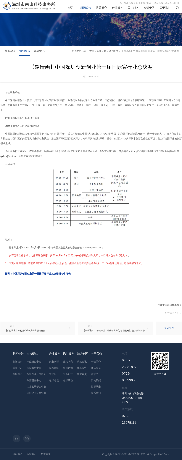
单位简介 (96, 361)
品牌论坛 (54, 380)
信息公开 (96, 374)
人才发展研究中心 (36, 386)
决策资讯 (82, 361)
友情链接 (45, 454)
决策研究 (101, 7)
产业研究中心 (34, 361)
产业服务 (117, 7)
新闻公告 (85, 7)
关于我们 (164, 7)
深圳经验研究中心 (36, 393)
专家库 (52, 374)
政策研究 (68, 361)
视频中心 (39, 51)
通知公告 (114, 51)
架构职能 (96, 380)
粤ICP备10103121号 (138, 454)
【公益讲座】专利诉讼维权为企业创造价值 (25, 328)
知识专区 (149, 7)
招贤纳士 (96, 386)
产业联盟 (54, 361)
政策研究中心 (34, 380)
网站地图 (17, 454)
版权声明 (31, 454)
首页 (70, 7)
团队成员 (96, 368)
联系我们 (96, 393)
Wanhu (166, 454)
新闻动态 (10, 51)
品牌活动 (68, 380)
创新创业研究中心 (36, 374)
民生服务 (133, 7)
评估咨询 (68, 368)
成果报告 (82, 368)
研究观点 (82, 374)
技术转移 (54, 368)
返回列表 (169, 328)
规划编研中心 (34, 368)
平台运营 (68, 374)
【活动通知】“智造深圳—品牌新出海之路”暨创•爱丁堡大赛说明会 (114, 328)
